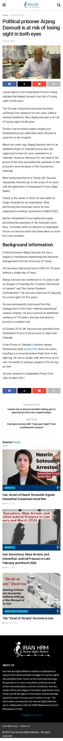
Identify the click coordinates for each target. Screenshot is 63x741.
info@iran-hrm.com (31, 718)
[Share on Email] (39, 84)
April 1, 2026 (9, 571)
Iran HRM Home (10, 729)
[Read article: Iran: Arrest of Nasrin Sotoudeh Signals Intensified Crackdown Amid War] (31, 473)
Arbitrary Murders (16, 614)
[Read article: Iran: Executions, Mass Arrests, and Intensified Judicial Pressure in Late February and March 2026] (31, 533)
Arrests (9, 491)
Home (5, 15)
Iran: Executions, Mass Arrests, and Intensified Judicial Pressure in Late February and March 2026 (26, 562)
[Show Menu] (4, 5)
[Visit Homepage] (31, 5)
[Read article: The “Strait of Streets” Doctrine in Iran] (31, 597)
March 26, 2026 (10, 626)
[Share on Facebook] (10, 84)
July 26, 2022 (9, 41)
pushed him (31, 349)
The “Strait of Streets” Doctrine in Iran (28, 621)
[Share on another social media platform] (54, 84)
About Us (25, 729)
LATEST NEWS (17, 15)
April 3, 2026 (9, 507)
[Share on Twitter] (24, 84)
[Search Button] (58, 5)
